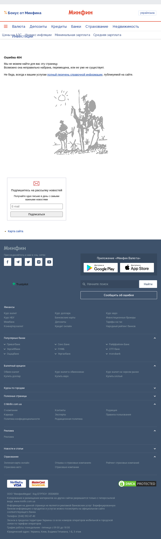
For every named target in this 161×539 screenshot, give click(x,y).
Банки (76, 26)
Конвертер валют (13, 326)
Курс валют (10, 313)
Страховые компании (67, 467)
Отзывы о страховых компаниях (73, 462)
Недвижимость (126, 26)
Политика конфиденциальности (22, 419)
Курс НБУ (9, 317)
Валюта (18, 26)
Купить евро (61, 376)
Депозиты (38, 26)
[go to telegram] (18, 262)
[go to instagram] (38, 262)
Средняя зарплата (107, 35)
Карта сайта (15, 231)
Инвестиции (22, 36)
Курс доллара (62, 313)
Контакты (60, 410)
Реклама (9, 436)
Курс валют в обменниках (69, 372)
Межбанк (9, 322)
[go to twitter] (28, 262)
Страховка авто (12, 467)
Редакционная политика (68, 419)
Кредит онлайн (63, 326)
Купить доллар (12, 376)
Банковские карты (65, 317)
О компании (11, 410)
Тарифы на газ (114, 322)
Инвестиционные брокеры (121, 317)
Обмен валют (11, 372)
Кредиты (59, 26)
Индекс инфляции (38, 35)
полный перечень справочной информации (74, 74)
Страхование (96, 26)
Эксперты (60, 414)
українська (147, 12)
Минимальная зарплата (72, 35)
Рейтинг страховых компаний (122, 462)
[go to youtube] (49, 262)
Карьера (8, 414)
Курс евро (111, 313)
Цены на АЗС (12, 35)
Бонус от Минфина (24, 13)
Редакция (111, 410)
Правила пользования (118, 414)
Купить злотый (114, 376)
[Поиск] (148, 284)
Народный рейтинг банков (121, 326)
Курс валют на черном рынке (122, 372)
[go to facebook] (7, 262)
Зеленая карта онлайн (16, 462)
